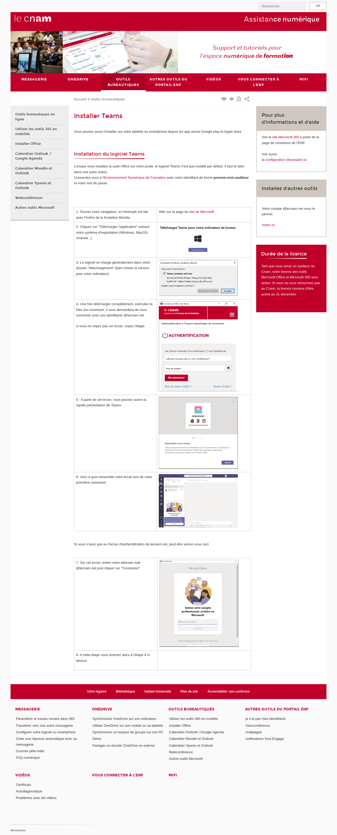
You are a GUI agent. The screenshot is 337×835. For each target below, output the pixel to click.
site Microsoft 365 (285, 137)
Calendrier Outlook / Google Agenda (33, 156)
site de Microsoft (201, 212)
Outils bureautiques (108, 99)
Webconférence (28, 198)
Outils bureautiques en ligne (35, 116)
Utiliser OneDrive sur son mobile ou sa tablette (127, 726)
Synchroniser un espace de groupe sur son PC (127, 732)
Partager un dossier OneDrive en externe (123, 745)
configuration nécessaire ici (286, 160)
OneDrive (102, 709)
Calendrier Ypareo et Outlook (33, 185)
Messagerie (27, 709)
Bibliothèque (125, 691)
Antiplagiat (254, 732)
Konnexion (18, 830)
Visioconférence (258, 726)
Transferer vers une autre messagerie (44, 726)
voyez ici (268, 225)
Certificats (23, 785)
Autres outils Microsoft (34, 208)
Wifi (172, 775)
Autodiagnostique (29, 791)
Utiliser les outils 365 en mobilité (36, 131)
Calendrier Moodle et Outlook (33, 170)
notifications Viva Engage (265, 739)
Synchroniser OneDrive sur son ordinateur (124, 719)
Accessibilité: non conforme (228, 691)
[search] (282, 6)
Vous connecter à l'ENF (117, 775)
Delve (96, 739)
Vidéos (22, 775)
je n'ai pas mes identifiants (266, 719)
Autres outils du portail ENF (277, 709)
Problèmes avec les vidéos (36, 798)
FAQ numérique (28, 758)
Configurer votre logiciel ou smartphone (46, 732)
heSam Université (158, 691)
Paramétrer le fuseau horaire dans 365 (45, 719)
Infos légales (97, 691)
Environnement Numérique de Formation (135, 178)
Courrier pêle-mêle (30, 751)
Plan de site (189, 691)
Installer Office (28, 144)
